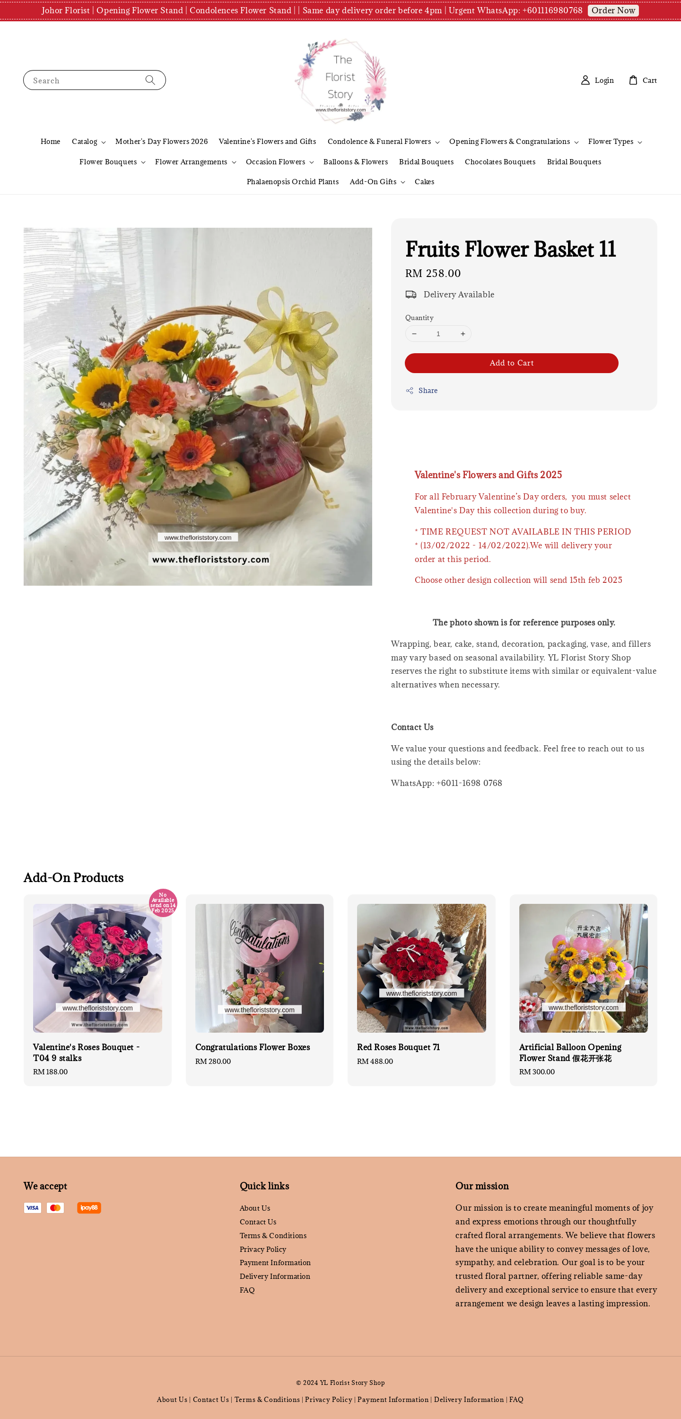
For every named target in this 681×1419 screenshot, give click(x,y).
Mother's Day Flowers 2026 (161, 141)
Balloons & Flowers (355, 161)
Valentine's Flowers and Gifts (267, 141)
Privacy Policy (263, 1249)
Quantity (419, 317)
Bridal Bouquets (426, 161)
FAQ (247, 1289)
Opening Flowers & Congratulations (509, 141)
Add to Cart (512, 362)
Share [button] (421, 390)
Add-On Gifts (373, 182)
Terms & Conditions (273, 1235)
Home (51, 141)
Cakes (424, 181)
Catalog (84, 141)
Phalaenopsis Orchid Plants (293, 181)
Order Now (613, 10)
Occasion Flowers (276, 162)
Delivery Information (275, 1276)
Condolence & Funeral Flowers (379, 141)
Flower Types (610, 141)
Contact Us (258, 1221)
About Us (255, 1208)
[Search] (150, 80)
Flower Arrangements (191, 162)
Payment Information (275, 1262)
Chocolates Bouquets (500, 161)
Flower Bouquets (108, 162)
